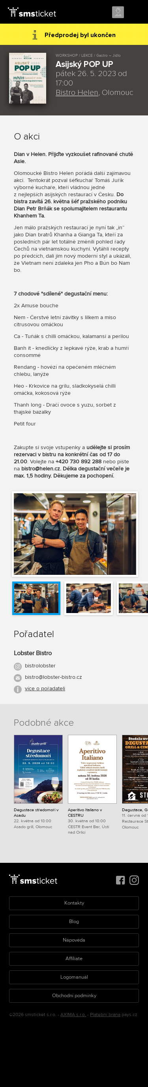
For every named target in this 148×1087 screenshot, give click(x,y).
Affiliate (74, 958)
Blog (74, 921)
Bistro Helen (77, 93)
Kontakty (74, 903)
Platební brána (105, 1015)
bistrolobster (40, 665)
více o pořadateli (45, 688)
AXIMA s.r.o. (73, 1015)
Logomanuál (74, 977)
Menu (135, 13)
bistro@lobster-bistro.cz (53, 677)
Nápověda (74, 940)
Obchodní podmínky (74, 995)
